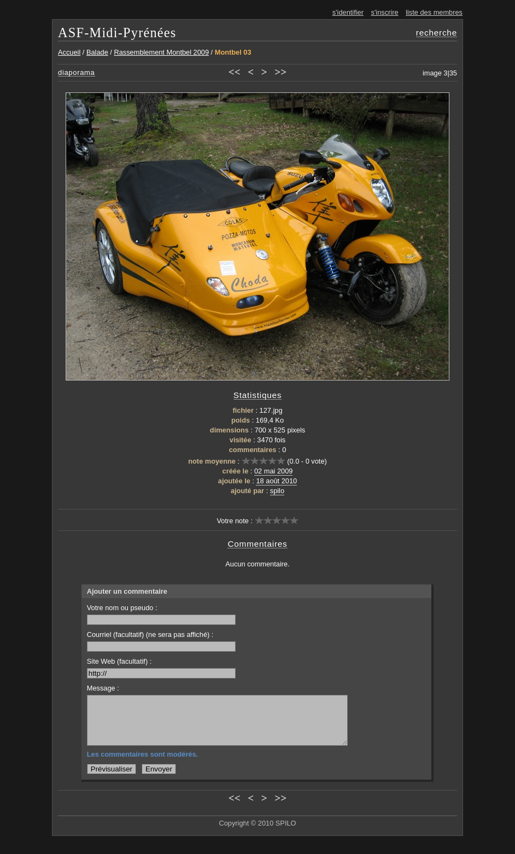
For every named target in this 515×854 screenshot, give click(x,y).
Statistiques (257, 395)
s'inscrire (385, 12)
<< (235, 72)
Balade (97, 52)
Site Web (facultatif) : (161, 667)
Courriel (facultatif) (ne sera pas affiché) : (161, 641)
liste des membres (434, 12)
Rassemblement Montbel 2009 (161, 52)
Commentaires (257, 543)
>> (280, 72)
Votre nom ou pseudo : (161, 614)
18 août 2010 (276, 481)
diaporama (76, 72)
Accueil (69, 52)
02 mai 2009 (273, 471)
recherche (436, 32)
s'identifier (348, 12)
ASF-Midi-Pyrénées (117, 32)
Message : (103, 688)
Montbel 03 (233, 52)
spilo (277, 491)
